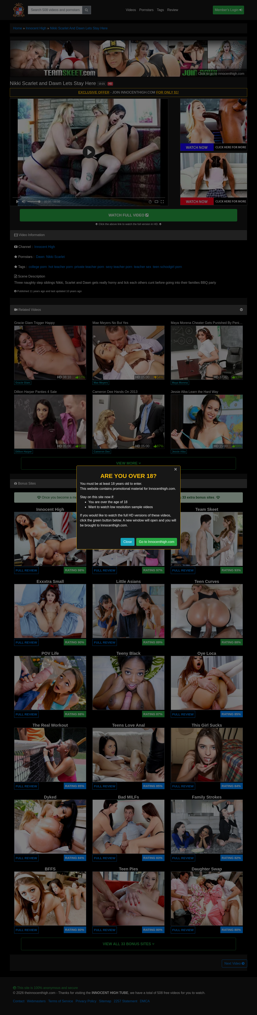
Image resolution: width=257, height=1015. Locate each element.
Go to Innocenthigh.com (156, 542)
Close (127, 542)
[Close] (175, 469)
